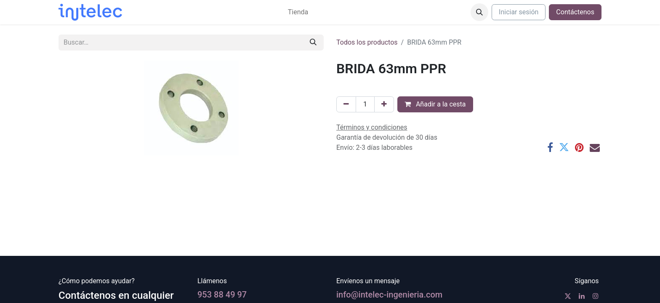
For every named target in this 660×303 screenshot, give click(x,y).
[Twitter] (564, 147)
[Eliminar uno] (346, 104)
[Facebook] (550, 147)
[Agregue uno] (384, 104)
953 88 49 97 (222, 295)
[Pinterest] (579, 147)
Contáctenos (575, 12)
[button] (479, 12)
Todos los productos (367, 42)
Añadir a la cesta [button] (435, 104)
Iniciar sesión (518, 12)
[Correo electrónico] (595, 147)
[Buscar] (313, 42)
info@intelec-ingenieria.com (389, 295)
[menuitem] (298, 12)
